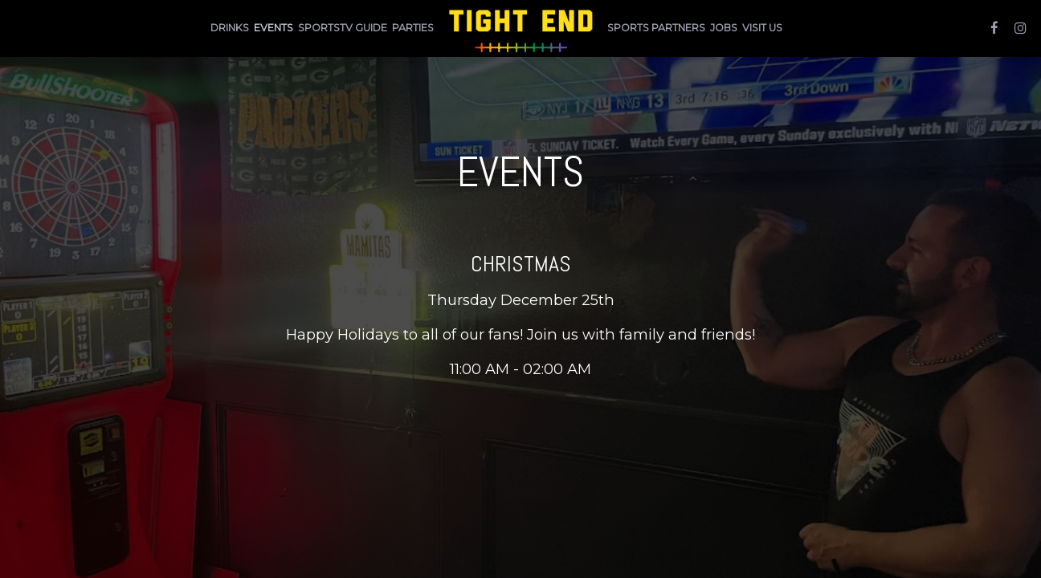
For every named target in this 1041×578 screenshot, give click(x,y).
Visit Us (762, 28)
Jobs (723, 28)
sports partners (656, 28)
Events (273, 28)
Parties (413, 28)
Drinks (229, 28)
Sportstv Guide (342, 28)
